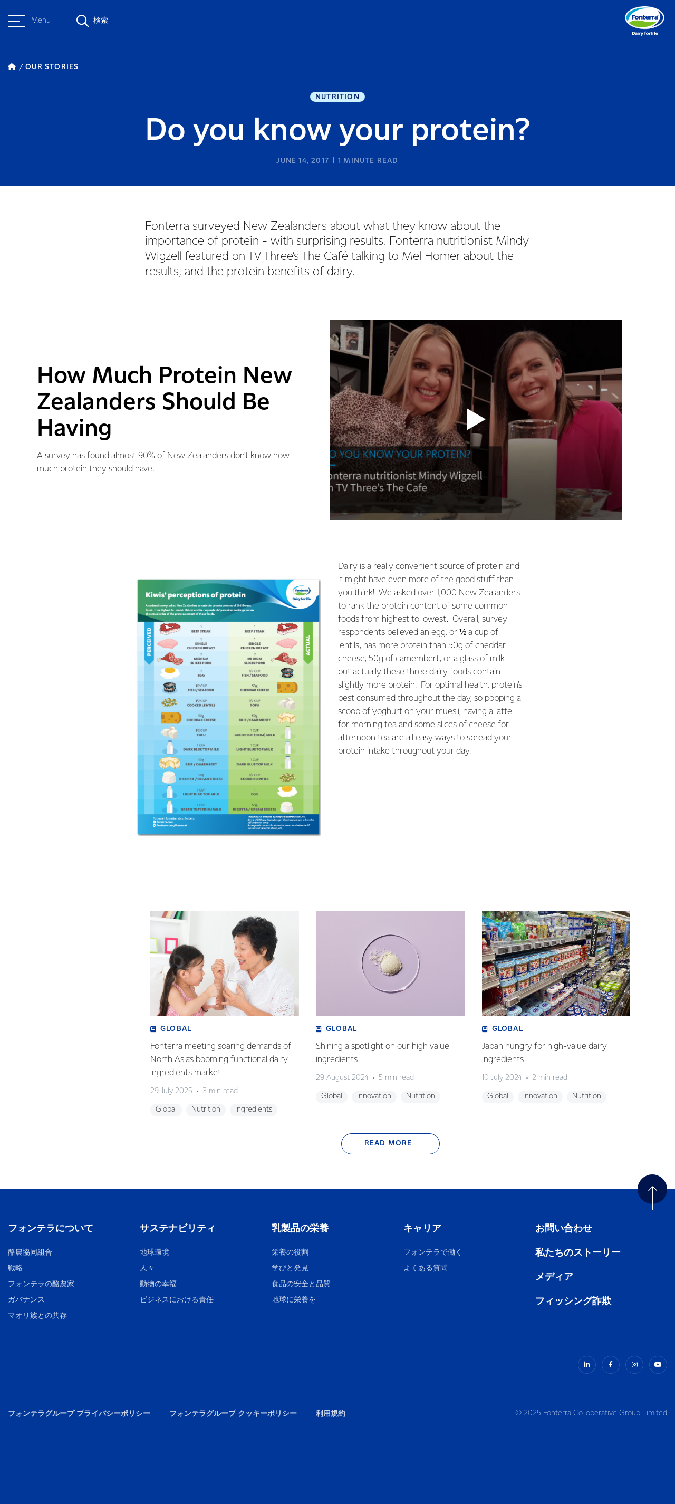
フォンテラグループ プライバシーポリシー (79, 1414)
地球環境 (154, 1253)
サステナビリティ (178, 1228)
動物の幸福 (158, 1284)
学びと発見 (290, 1268)
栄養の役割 (290, 1253)
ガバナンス (26, 1300)
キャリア (423, 1228)
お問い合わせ (563, 1228)
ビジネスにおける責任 (177, 1300)
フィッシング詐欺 (573, 1301)
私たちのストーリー (578, 1253)
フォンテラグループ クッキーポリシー (233, 1414)
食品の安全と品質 (301, 1284)
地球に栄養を (294, 1300)
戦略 (15, 1268)
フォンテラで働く (432, 1253)
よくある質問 (426, 1268)
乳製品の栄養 (300, 1228)
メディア (554, 1277)
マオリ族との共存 (37, 1316)
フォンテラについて (50, 1228)
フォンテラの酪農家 (41, 1284)
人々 (147, 1268)
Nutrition (337, 97)
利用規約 (330, 1414)
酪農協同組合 (30, 1253)
